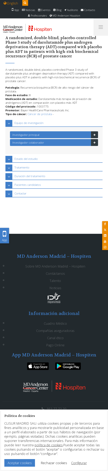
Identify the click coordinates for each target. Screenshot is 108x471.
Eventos (44, 10)
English (11, 3)
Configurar (79, 463)
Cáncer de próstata (40, 114)
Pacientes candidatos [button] (27, 185)
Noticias (28, 10)
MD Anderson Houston (65, 15)
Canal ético (55, 338)
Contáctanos (55, 273)
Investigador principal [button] (26, 135)
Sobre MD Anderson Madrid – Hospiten (55, 266)
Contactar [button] (20, 193)
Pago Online (55, 345)
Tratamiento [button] (21, 167)
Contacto (88, 10)
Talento (55, 281)
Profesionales (37, 15)
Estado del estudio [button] (26, 159)
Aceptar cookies (20, 463)
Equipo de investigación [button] (28, 123)
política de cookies (48, 445)
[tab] (54, 123)
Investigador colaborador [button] (28, 142)
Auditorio (71, 10)
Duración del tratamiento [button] (29, 176)
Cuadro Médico (55, 323)
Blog (57, 10)
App (15, 10)
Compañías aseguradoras (55, 330)
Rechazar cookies (54, 463)
